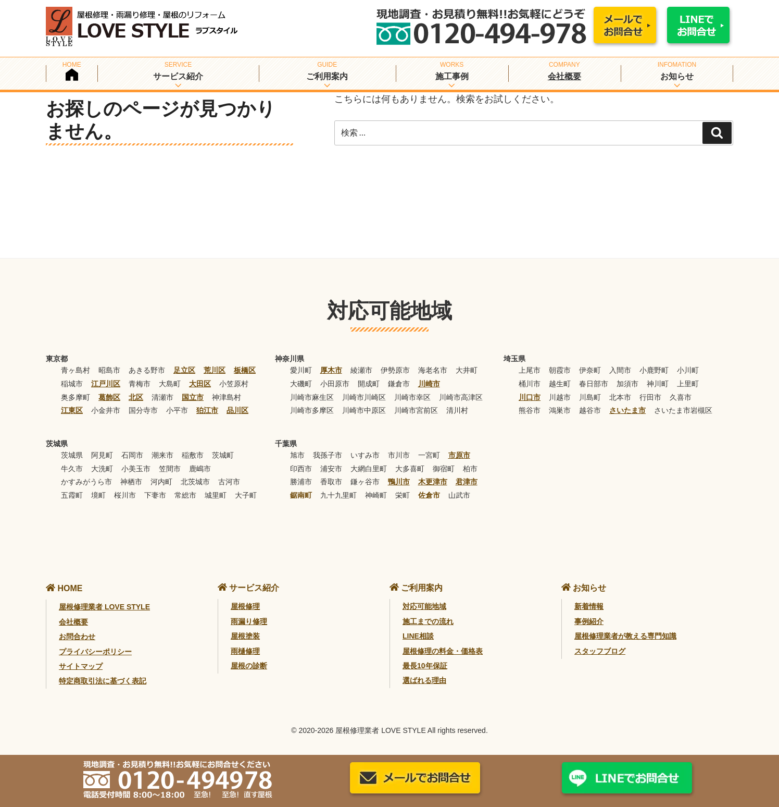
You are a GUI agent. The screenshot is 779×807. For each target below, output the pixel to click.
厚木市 (331, 370)
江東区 (72, 410)
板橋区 (245, 370)
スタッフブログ (599, 651)
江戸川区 (105, 384)
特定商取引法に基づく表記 (102, 681)
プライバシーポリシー (95, 651)
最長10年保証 (425, 666)
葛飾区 (109, 397)
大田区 (200, 384)
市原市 (459, 455)
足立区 (184, 370)
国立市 (193, 397)
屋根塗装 (245, 636)
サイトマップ (81, 666)
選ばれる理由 (424, 680)
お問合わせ (77, 636)
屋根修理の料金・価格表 (443, 651)
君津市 (467, 482)
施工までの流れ (428, 621)
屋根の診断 (249, 666)
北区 (136, 397)
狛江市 (207, 410)
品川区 (237, 410)
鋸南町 (301, 495)
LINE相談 (418, 636)
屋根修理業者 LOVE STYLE (104, 607)
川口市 (530, 397)
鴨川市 (399, 482)
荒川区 (214, 370)
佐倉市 (429, 495)
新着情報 (589, 606)
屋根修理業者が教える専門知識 (625, 636)
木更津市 (432, 482)
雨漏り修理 (249, 621)
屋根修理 (245, 606)
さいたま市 (627, 410)
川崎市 (429, 384)
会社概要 (564, 76)
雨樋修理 (245, 651)
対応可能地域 (424, 606)
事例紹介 (589, 621)
